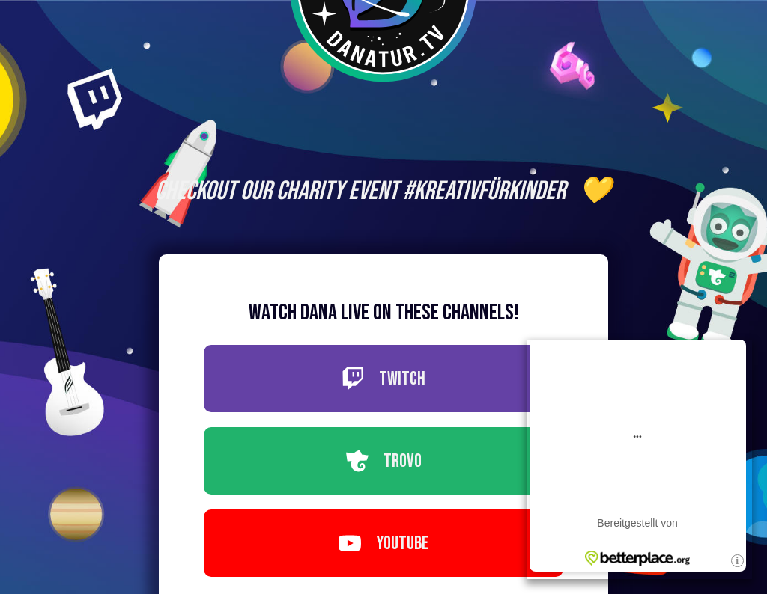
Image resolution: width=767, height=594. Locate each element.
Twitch (383, 379)
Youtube (383, 543)
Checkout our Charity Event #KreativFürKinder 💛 (383, 191)
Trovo (384, 461)
